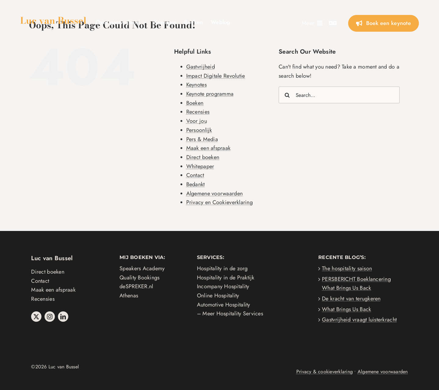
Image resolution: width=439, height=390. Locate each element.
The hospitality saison (347, 268)
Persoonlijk (199, 130)
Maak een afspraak (208, 148)
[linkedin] (63, 316)
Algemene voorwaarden (214, 193)
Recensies (197, 112)
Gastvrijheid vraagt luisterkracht (359, 320)
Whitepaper (200, 166)
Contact (195, 175)
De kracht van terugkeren (351, 299)
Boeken (195, 103)
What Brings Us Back (346, 309)
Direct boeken (203, 157)
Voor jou (196, 121)
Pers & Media (202, 139)
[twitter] (36, 316)
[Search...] (339, 95)
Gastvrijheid (200, 67)
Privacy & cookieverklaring (324, 371)
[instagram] (50, 316)
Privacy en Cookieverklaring (219, 202)
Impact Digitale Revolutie (215, 76)
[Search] (287, 95)
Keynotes (196, 85)
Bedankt (195, 184)
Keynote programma (210, 94)
